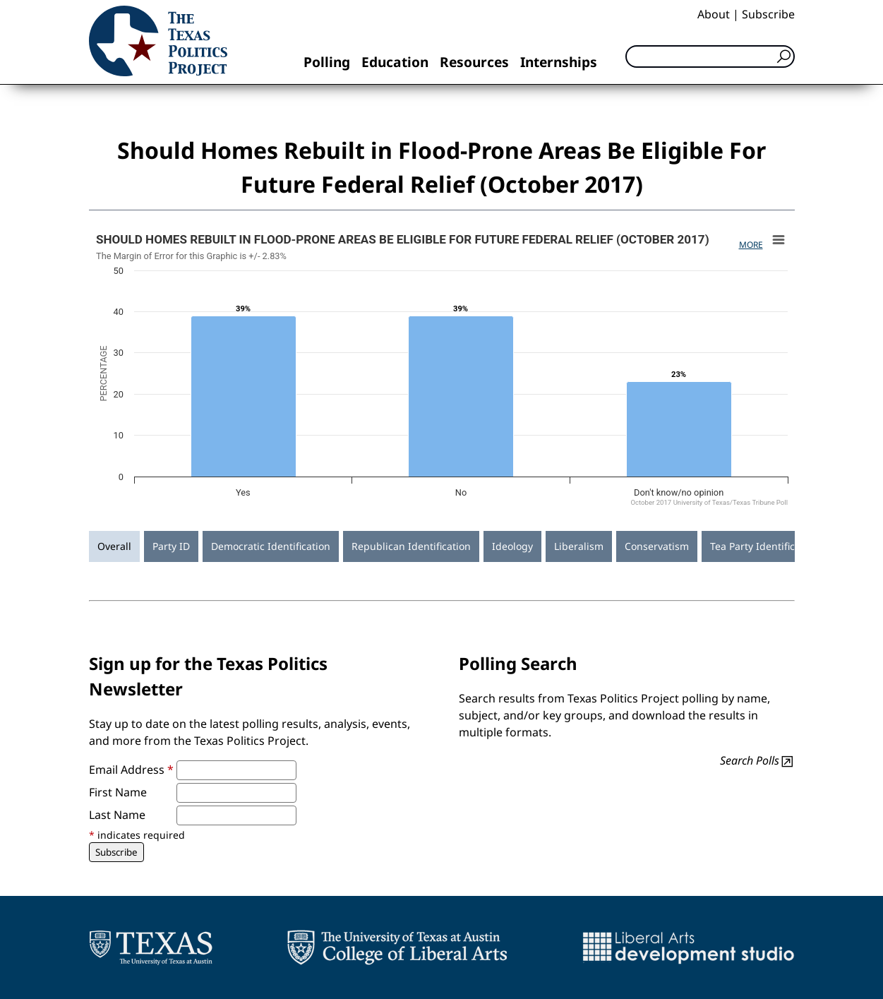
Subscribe (768, 14)
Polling (327, 61)
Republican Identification (411, 546)
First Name (118, 792)
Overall (114, 546)
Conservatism (657, 546)
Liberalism (578, 546)
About (713, 14)
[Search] (710, 56)
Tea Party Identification (764, 546)
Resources (474, 61)
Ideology (512, 546)
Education (394, 61)
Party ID (171, 546)
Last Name (117, 814)
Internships (558, 61)
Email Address (131, 769)
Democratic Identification (270, 546)
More (751, 245)
